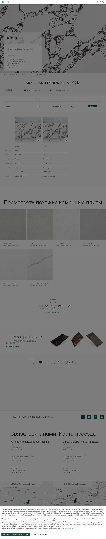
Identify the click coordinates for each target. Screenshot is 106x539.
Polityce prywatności (66, 528)
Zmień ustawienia (40, 534)
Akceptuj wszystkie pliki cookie (15, 534)
